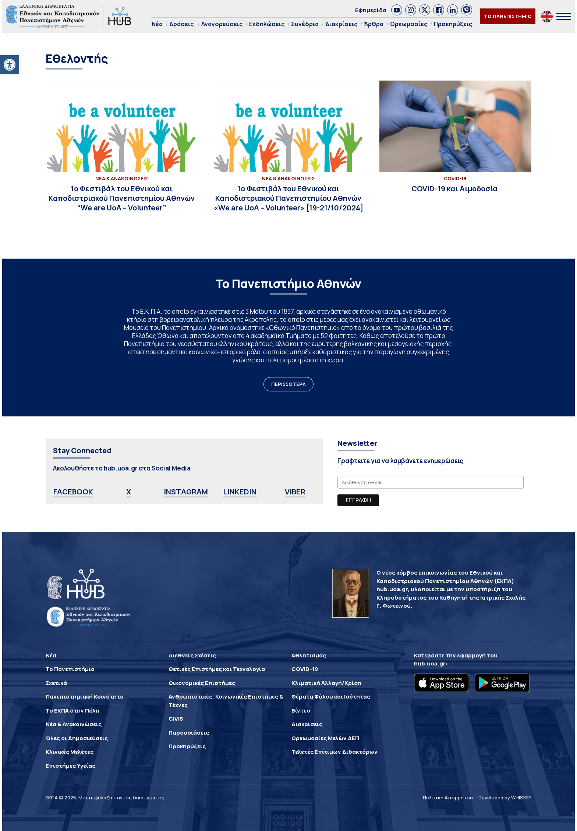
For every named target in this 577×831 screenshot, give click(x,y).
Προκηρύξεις (453, 24)
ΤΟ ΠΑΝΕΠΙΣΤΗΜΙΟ (508, 16)
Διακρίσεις (341, 24)
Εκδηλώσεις (266, 24)
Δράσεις (181, 24)
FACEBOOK (73, 492)
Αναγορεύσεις (222, 24)
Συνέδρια (305, 24)
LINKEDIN (239, 492)
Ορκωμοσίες (408, 24)
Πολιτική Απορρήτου (448, 797)
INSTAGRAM (186, 492)
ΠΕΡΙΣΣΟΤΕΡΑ (288, 384)
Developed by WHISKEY (504, 797)
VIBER (295, 492)
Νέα (157, 24)
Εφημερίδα (370, 10)
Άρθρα (373, 24)
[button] (9, 64)
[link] (396, 9)
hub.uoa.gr (430, 663)
